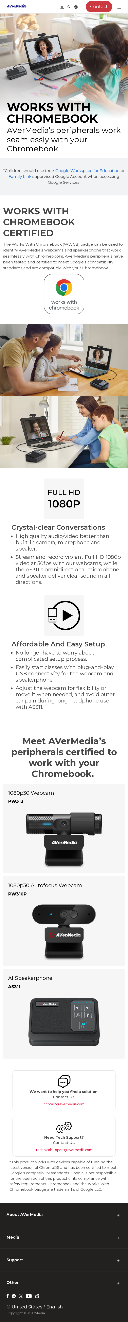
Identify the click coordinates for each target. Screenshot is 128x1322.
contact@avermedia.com (64, 1104)
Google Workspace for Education (87, 170)
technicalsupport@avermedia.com (64, 1150)
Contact (99, 6)
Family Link (20, 176)
